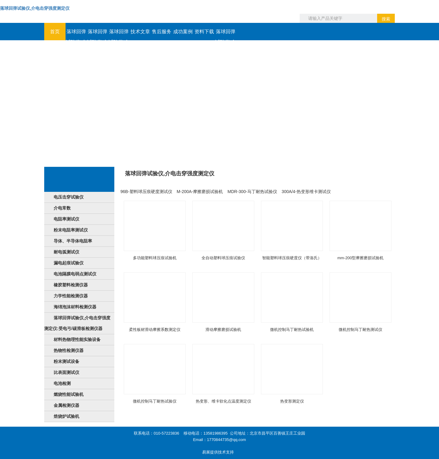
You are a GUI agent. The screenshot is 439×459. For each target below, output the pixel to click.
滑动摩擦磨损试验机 (223, 329)
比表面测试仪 (66, 372)
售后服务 (161, 31)
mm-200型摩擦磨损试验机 (360, 258)
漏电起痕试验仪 (69, 262)
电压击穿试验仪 (69, 197)
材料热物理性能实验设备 (77, 339)
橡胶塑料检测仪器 (71, 284)
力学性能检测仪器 (71, 295)
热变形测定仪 (292, 401)
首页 (55, 31)
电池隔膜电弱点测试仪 (75, 273)
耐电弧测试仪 (66, 251)
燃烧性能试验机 (69, 394)
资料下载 (204, 31)
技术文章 (140, 31)
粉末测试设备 (66, 361)
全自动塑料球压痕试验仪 (223, 258)
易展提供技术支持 (218, 452)
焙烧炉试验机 (66, 416)
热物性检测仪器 (69, 350)
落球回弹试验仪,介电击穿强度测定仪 (35, 8)
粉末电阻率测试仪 (71, 230)
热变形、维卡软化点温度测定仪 (223, 401)
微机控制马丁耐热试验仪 (155, 401)
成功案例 (183, 31)
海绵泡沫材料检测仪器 (75, 306)
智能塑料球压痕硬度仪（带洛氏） (292, 258)
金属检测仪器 (66, 405)
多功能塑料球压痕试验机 (155, 258)
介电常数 (62, 208)
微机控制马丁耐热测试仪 (360, 329)
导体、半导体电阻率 (73, 240)
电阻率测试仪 (66, 219)
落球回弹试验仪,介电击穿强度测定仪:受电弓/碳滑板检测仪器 (77, 323)
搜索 (386, 18)
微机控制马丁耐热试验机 (292, 329)
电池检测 (62, 383)
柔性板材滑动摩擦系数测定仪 (154, 329)
